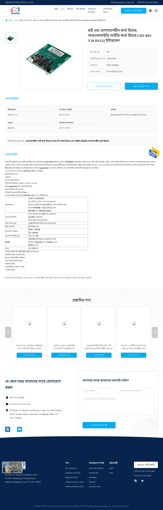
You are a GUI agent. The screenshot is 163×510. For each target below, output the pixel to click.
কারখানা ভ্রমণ (94, 473)
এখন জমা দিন (99, 425)
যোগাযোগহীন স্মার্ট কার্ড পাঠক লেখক (48, 278)
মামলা (111, 468)
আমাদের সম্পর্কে (92, 10)
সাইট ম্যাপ (92, 482)
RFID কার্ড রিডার (25, 20)
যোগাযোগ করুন (107, 10)
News (111, 473)
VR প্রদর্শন (80, 9)
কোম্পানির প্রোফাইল (96, 468)
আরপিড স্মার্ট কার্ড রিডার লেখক (78, 278)
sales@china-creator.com (20, 404)
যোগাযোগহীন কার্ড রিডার (14, 171)
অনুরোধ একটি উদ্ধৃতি (133, 10)
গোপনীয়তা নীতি (40, 506)
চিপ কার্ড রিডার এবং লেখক (21, 278)
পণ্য (62, 9)
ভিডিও (70, 9)
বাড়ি (56, 9)
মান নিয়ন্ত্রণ (93, 478)
